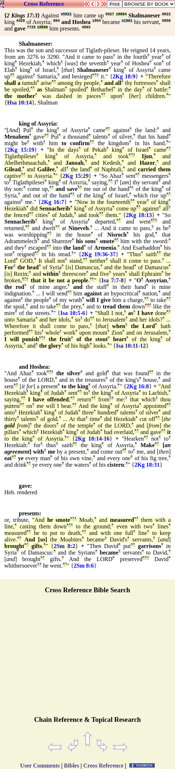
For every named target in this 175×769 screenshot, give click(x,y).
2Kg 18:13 (139, 215)
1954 (96, 21)
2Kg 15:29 (76, 176)
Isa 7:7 (110, 280)
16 (106, 438)
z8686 (42, 27)
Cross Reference (44, 4)
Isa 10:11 (127, 346)
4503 (86, 27)
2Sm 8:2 (64, 546)
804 (56, 21)
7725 (31, 27)
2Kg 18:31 (147, 465)
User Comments (40, 765)
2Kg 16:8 (137, 386)
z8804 (121, 14)
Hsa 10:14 (19, 102)
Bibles (71, 765)
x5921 (66, 14)
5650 (166, 21)
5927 (109, 14)
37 (113, 254)
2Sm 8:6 (84, 566)
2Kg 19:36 (95, 254)
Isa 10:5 (70, 313)
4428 (20, 21)
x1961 (127, 21)
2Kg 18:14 (88, 438)
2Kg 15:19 (20, 150)
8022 (166, 14)
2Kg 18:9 (124, 76)
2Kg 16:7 (52, 202)
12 (143, 346)
